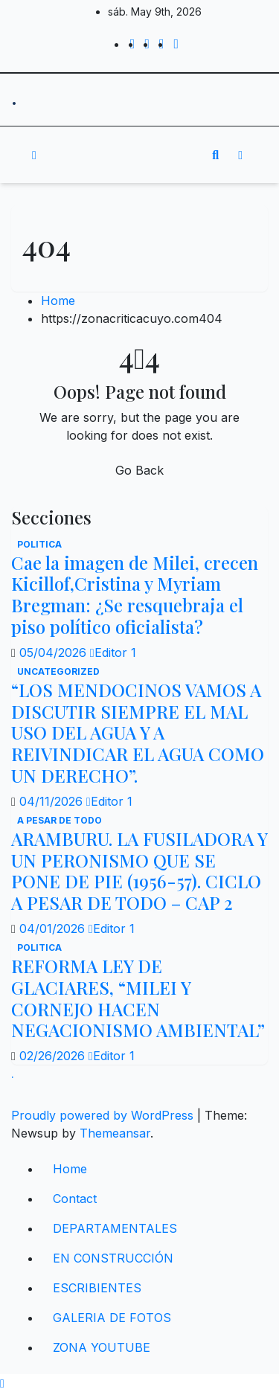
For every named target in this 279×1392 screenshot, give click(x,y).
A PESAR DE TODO (59, 820)
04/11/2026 (52, 801)
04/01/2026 (54, 928)
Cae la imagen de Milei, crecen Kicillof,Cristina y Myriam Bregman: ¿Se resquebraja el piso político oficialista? (134, 594)
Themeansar (115, 1133)
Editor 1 (113, 652)
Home (58, 300)
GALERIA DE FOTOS (112, 1317)
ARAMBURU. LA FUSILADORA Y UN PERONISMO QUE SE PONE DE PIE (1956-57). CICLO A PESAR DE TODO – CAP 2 (139, 870)
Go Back (139, 470)
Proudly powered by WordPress (104, 1115)
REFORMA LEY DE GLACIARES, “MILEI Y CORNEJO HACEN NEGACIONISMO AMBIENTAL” (138, 998)
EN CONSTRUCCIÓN (113, 1258)
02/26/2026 (54, 1055)
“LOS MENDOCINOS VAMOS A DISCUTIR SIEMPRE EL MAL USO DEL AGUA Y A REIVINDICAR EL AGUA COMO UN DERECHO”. (137, 732)
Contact (75, 1198)
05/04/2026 (54, 652)
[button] (215, 154)
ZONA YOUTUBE (101, 1347)
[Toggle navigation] (128, 154)
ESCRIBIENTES (97, 1287)
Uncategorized (58, 671)
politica (39, 544)
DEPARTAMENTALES (115, 1228)
